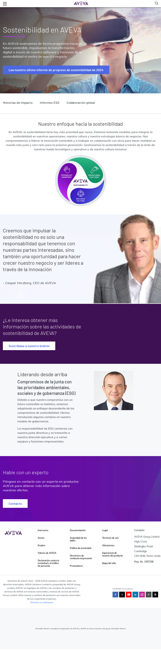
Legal (105, 530)
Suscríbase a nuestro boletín (29, 346)
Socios (41, 538)
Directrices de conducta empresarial (81, 557)
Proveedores (76, 566)
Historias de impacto (18, 103)
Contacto (15, 503)
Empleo (41, 545)
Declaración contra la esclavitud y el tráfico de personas (48, 563)
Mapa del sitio (109, 563)
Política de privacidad (80, 548)
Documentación (78, 530)
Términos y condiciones (41, 602)
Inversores (43, 530)
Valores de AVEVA (47, 553)
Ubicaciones (108, 545)
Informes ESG (49, 103)
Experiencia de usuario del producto (112, 554)
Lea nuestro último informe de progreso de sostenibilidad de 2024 (56, 70)
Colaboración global (81, 103)
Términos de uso (110, 538)
